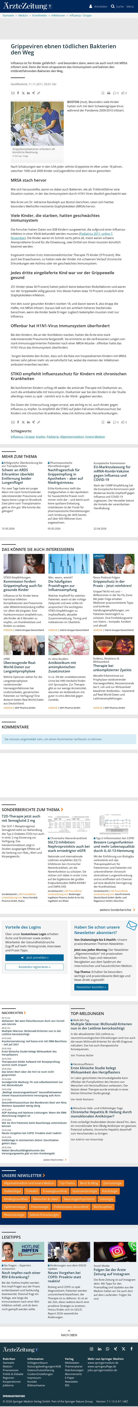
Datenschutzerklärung (40, 1371)
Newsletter (71, 1382)
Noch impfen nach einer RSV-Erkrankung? (21, 1275)
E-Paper (69, 1378)
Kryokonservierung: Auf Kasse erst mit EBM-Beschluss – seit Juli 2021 (34, 1043)
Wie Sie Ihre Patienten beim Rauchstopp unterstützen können (34, 1125)
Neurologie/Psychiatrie (79, 1200)
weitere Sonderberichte (118, 911)
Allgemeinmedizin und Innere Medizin (29, 1184)
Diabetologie (12, 1192)
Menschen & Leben (46, 1200)
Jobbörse (8, 1386)
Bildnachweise (36, 1386)
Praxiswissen (11, 1371)
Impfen (40, 437)
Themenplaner (74, 1367)
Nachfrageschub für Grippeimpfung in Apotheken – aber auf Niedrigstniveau (65, 476)
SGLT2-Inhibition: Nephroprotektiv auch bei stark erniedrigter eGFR (69, 847)
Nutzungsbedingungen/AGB (44, 1367)
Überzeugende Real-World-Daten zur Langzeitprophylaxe (20, 667)
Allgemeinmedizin (72, 437)
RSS (67, 1386)
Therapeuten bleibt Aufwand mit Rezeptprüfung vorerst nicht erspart (31, 1064)
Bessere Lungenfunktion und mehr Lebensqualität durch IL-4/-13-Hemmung (114, 847)
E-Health (32, 1192)
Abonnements (73, 1374)
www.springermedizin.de (103, 1363)
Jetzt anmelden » (34, 958)
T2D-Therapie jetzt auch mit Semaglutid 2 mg (21, 818)
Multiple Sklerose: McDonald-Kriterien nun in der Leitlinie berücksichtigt (31, 1033)
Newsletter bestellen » (91, 988)
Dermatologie (112, 1184)
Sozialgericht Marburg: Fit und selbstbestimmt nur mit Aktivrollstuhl (32, 1084)
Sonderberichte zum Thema (31, 810)
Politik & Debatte (13, 1374)
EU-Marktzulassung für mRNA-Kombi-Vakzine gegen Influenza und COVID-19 (112, 473)
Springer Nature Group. (79, 1402)
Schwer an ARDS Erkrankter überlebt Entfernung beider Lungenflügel (18, 476)
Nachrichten (12, 1013)
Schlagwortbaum (37, 1363)
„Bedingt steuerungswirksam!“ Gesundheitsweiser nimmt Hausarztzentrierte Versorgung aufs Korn (32, 1094)
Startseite (8, 1363)
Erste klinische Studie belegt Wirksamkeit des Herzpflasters (29, 1053)
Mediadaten (72, 1363)
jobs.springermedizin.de (102, 1371)
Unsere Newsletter (21, 1176)
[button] (129, 7)
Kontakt (32, 1382)
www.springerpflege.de (102, 1367)
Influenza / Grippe (23, 437)
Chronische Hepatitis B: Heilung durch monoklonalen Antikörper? (101, 1114)
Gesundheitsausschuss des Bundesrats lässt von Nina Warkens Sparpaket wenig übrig (34, 1104)
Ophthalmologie (15, 1207)
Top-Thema (67, 1184)
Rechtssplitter (103, 1207)
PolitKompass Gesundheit (71, 1207)
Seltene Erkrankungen (44, 1215)
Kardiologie (110, 1192)
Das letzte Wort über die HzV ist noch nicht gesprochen (28, 1074)
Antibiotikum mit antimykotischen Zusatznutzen (62, 667)
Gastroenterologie (85, 1192)
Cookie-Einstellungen (40, 1374)
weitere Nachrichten (55, 1160)
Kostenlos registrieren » (34, 967)
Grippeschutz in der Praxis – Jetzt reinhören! (112, 584)
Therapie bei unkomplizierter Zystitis (112, 668)
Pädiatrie (53, 437)
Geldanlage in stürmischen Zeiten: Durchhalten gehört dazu (30, 1142)
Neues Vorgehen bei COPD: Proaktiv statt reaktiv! (31, 1133)
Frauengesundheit (55, 1192)
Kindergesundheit (16, 1200)
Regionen (8, 1378)
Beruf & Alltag (89, 1184)
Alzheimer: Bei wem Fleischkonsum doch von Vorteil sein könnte (33, 1023)
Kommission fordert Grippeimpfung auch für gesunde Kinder (23, 586)
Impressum (34, 1378)
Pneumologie (40, 1207)
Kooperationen (12, 1382)
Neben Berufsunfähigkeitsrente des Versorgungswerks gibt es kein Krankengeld (28, 1152)
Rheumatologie (14, 1215)
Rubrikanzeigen (74, 1371)
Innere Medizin (95, 437)
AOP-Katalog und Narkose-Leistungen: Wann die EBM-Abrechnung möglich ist (34, 1115)
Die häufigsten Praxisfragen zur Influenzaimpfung (62, 586)
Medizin (7, 1367)
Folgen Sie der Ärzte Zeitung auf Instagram (112, 1272)
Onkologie (106, 1200)
